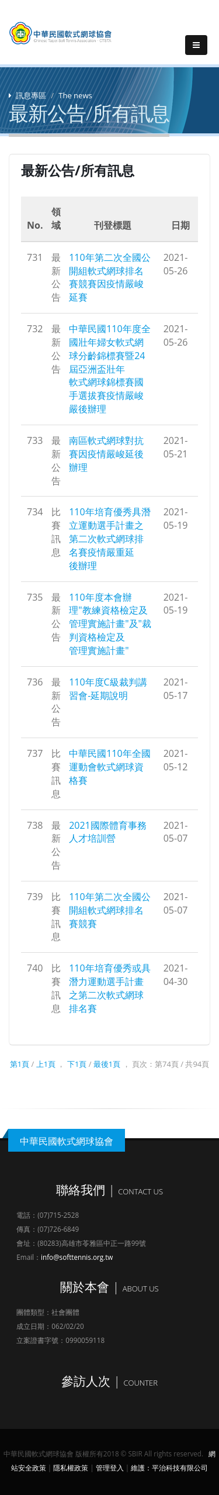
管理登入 (110, 1467)
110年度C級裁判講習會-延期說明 (108, 689)
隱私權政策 (70, 1467)
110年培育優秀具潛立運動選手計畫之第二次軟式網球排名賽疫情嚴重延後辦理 (109, 538)
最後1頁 (106, 1064)
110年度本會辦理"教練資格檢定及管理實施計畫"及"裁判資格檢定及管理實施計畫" (110, 624)
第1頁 (19, 1064)
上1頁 (45, 1064)
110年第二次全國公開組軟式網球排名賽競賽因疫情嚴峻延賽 (109, 277)
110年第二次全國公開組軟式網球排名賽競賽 (109, 910)
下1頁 (76, 1064)
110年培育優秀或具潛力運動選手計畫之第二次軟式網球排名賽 (109, 988)
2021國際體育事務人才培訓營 (108, 832)
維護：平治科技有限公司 (169, 1467)
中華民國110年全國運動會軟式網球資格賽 (109, 767)
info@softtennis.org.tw (77, 1257)
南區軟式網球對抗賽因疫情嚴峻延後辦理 (106, 454)
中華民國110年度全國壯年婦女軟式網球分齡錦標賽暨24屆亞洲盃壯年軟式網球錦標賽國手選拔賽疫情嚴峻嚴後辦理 (109, 368)
